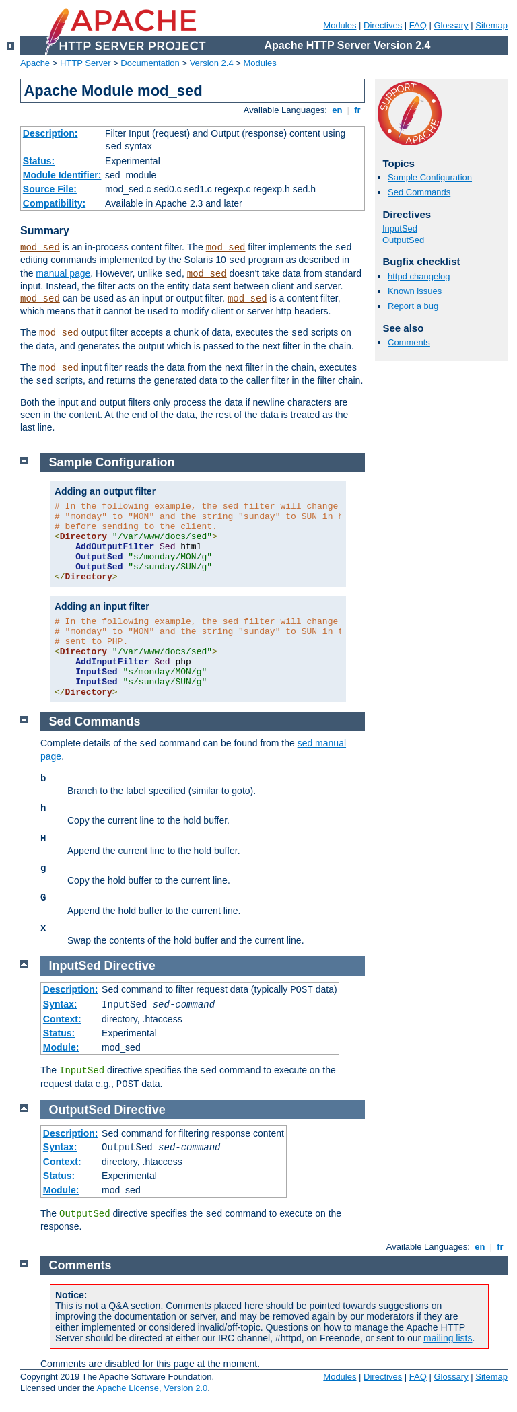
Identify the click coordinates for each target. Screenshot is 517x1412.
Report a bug (413, 306)
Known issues (415, 291)
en (337, 110)
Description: (50, 133)
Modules (339, 25)
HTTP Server (85, 63)
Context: (62, 1019)
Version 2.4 (212, 63)
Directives (383, 25)
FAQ (418, 25)
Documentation (149, 63)
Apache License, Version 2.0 (151, 1388)
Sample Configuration (430, 177)
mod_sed (40, 247)
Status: (39, 160)
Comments (409, 342)
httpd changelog (419, 276)
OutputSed (403, 240)
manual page (63, 273)
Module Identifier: (62, 175)
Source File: (50, 189)
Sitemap (491, 25)
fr (358, 110)
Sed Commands (419, 192)
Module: (61, 1047)
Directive (130, 966)
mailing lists (447, 1338)
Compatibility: (54, 203)
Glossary (451, 25)
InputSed (399, 228)
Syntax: (60, 1004)
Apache (35, 63)
